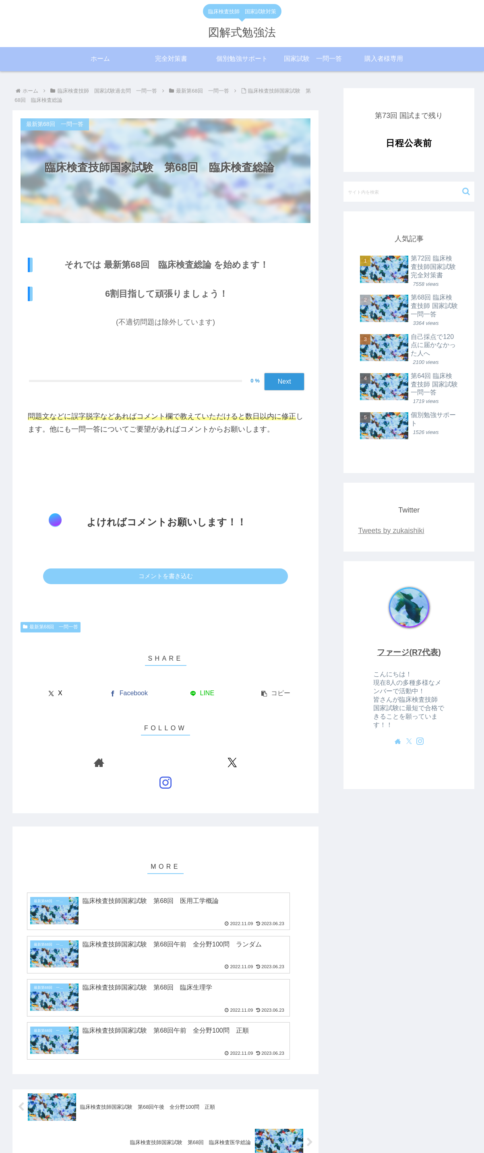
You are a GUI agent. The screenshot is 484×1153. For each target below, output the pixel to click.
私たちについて (168, 1128)
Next (284, 381)
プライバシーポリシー (266, 1128)
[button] (275, 693)
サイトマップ (213, 1128)
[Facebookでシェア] (128, 693)
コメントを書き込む (166, 575)
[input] (408, 192)
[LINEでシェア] (202, 693)
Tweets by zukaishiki (391, 531)
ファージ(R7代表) (409, 652)
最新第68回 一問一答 (50, 627)
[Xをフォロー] (165, 762)
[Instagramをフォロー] (184, 762)
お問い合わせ (319, 1128)
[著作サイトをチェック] (147, 762)
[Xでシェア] (55, 693)
